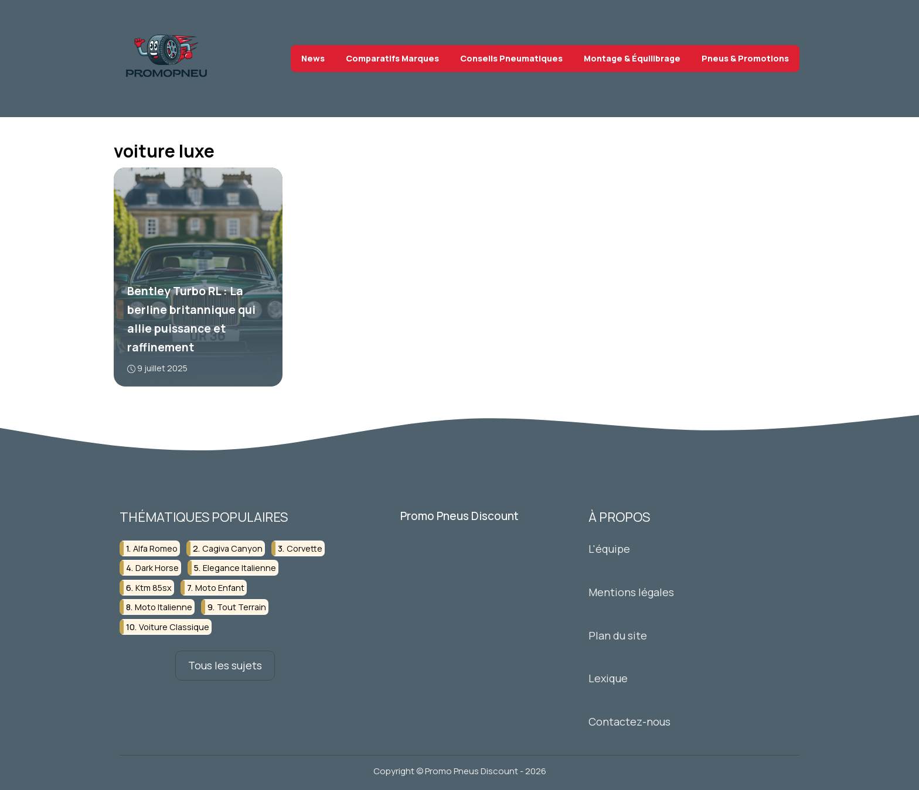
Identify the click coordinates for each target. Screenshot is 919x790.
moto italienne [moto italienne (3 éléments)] (163, 607)
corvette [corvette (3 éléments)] (304, 548)
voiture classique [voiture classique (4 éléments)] (174, 626)
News (313, 58)
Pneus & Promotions (745, 58)
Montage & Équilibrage (632, 58)
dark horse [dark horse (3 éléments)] (157, 567)
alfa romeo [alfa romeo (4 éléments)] (155, 548)
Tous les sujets (225, 665)
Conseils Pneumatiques (511, 58)
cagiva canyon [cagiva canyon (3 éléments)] (232, 548)
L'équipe (609, 549)
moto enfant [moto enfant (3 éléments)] (219, 587)
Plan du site (617, 635)
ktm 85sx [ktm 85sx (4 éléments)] (153, 587)
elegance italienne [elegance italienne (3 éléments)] (239, 567)
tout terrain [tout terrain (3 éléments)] (241, 607)
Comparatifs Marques (392, 58)
